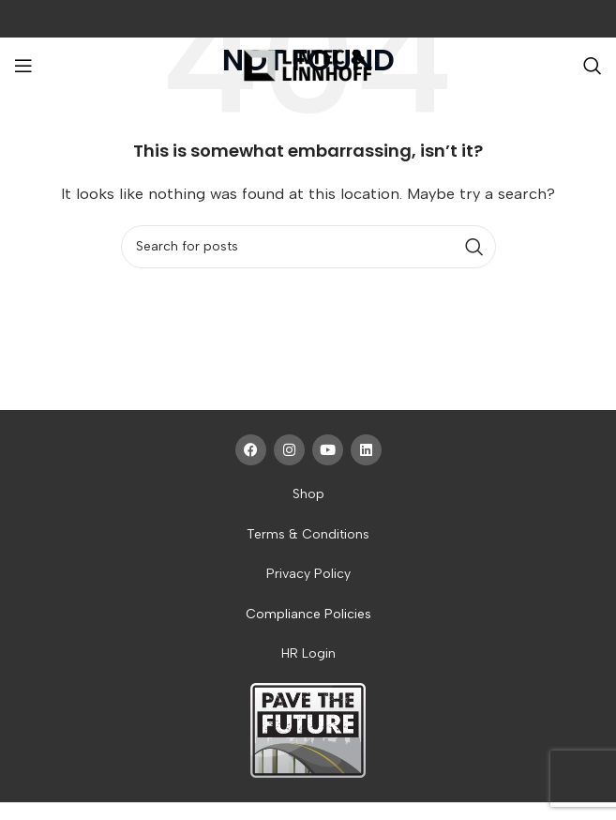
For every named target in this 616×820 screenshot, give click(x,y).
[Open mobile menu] (23, 65)
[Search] (592, 65)
